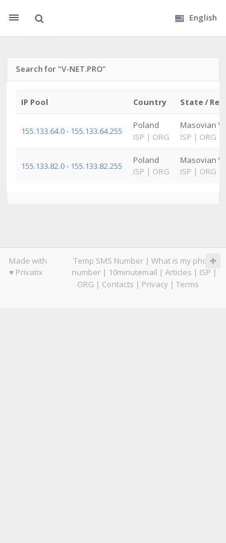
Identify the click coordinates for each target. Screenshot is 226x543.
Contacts (118, 284)
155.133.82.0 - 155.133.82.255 (71, 165)
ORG (85, 284)
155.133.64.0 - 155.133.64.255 (71, 130)
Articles (178, 272)
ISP (205, 272)
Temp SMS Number (108, 260)
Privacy (155, 284)
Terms (187, 284)
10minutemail (132, 272)
